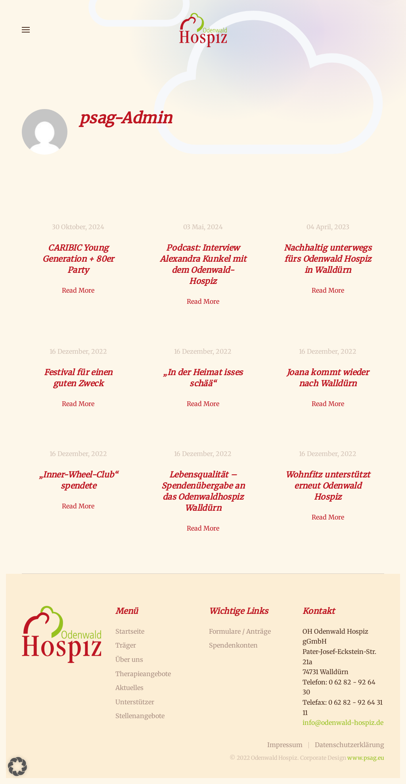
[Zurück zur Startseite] (203, 30)
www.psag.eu (365, 757)
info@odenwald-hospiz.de (343, 722)
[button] (26, 30)
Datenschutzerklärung (349, 745)
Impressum (285, 745)
